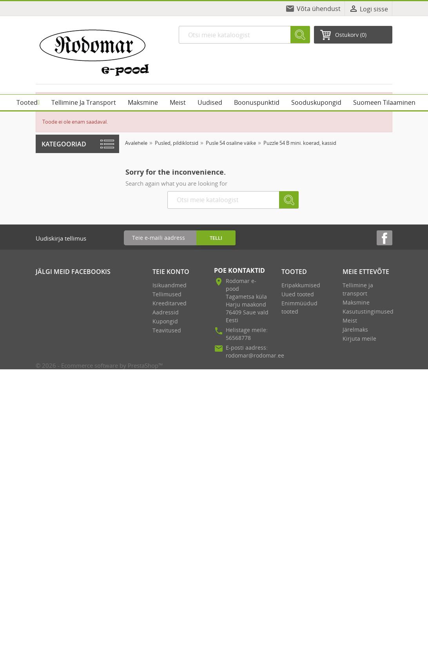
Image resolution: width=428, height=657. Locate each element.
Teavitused (166, 330)
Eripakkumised (300, 285)
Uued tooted (297, 294)
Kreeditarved (169, 303)
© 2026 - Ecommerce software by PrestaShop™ (99, 365)
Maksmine (356, 302)
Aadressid (165, 312)
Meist (350, 320)
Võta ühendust (319, 8)
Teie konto (170, 271)
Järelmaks (355, 329)
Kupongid (165, 321)
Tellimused (166, 294)
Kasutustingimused (368, 311)
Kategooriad (64, 144)
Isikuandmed (169, 285)
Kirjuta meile (359, 338)
